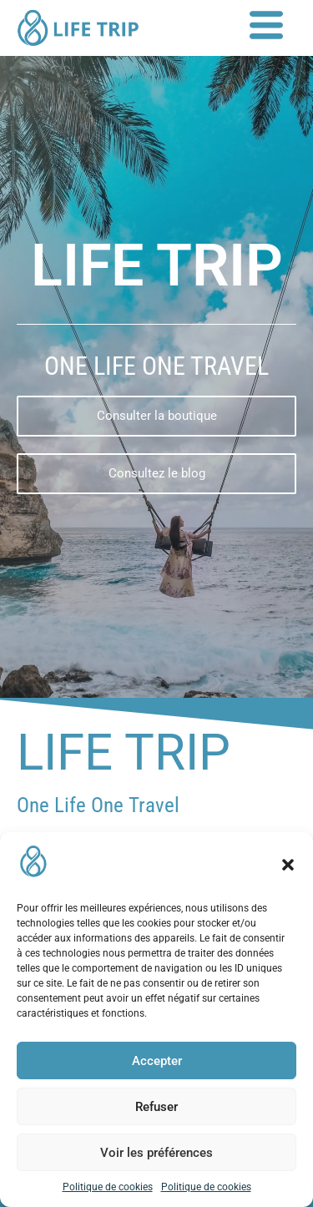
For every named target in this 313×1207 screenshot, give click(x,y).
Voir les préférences (156, 1152)
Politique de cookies (108, 1187)
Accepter (157, 1060)
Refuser (156, 1106)
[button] (288, 864)
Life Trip (123, 752)
